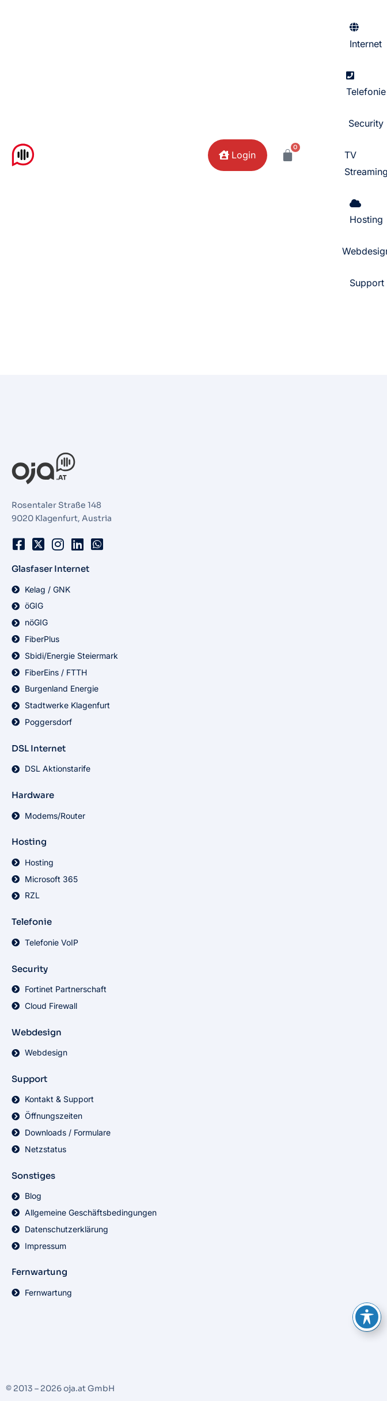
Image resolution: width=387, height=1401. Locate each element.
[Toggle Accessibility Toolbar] (367, 1317)
